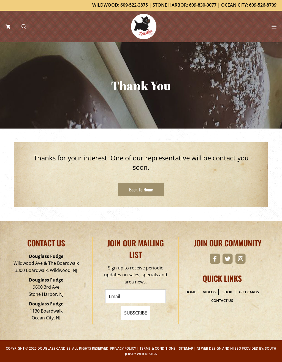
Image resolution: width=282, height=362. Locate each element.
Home (190, 291)
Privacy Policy (123, 348)
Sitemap (186, 348)
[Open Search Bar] (24, 26)
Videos (209, 291)
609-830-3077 (202, 5)
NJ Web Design (209, 348)
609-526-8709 (262, 5)
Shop (227, 291)
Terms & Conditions (157, 348)
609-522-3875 (134, 5)
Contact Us (222, 300)
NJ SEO (235, 348)
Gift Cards (249, 291)
